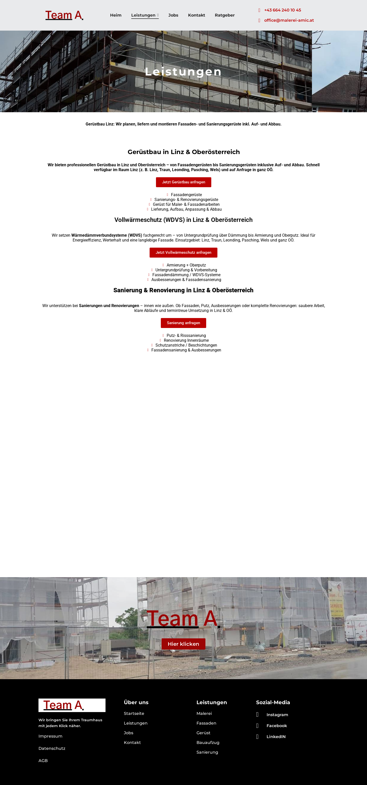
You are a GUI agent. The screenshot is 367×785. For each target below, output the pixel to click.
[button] (4, 71)
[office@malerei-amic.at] (259, 20)
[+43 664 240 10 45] (259, 10)
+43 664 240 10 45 (282, 10)
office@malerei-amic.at (289, 20)
